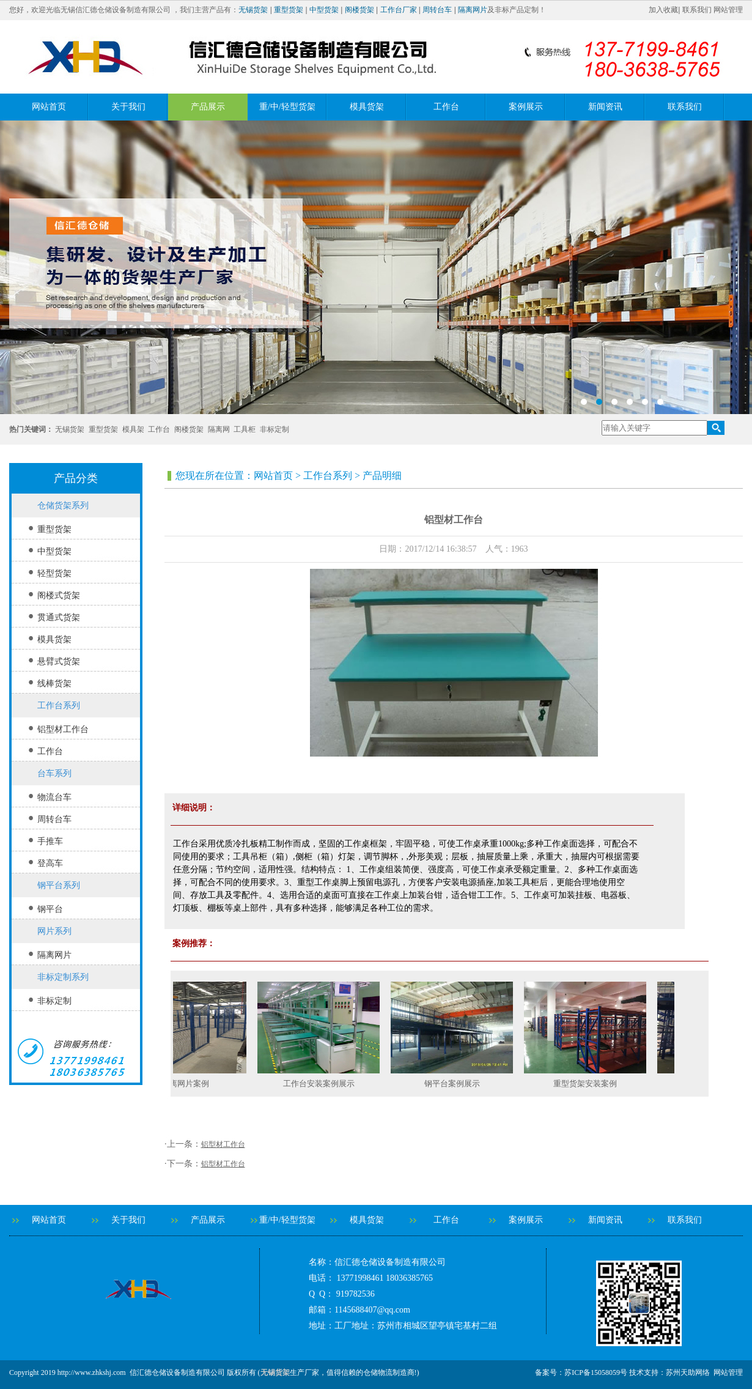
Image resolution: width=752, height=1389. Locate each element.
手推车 (50, 841)
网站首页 (49, 106)
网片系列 (54, 931)
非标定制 (274, 429)
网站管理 (728, 10)
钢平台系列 (58, 885)
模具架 (133, 429)
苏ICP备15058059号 (595, 1372)
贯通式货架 (58, 617)
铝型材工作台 (63, 729)
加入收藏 (663, 10)
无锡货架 (253, 10)
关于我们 (128, 106)
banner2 (376, 267)
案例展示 (526, 106)
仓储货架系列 (63, 505)
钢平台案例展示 (457, 1083)
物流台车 (54, 797)
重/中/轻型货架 (287, 106)
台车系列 (54, 773)
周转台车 (437, 10)
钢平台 (50, 909)
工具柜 (245, 429)
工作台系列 (58, 705)
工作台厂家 (398, 10)
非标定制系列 (63, 977)
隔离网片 (472, 10)
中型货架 (324, 10)
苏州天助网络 (688, 1372)
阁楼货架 (359, 10)
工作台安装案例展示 (323, 1083)
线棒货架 (54, 683)
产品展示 (208, 106)
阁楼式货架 (58, 595)
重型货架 (288, 10)
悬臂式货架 (58, 661)
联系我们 (697, 10)
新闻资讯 (605, 106)
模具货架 (367, 106)
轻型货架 (54, 573)
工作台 (446, 106)
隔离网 (219, 429)
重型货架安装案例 (590, 1083)
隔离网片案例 (190, 1083)
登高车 (50, 863)
